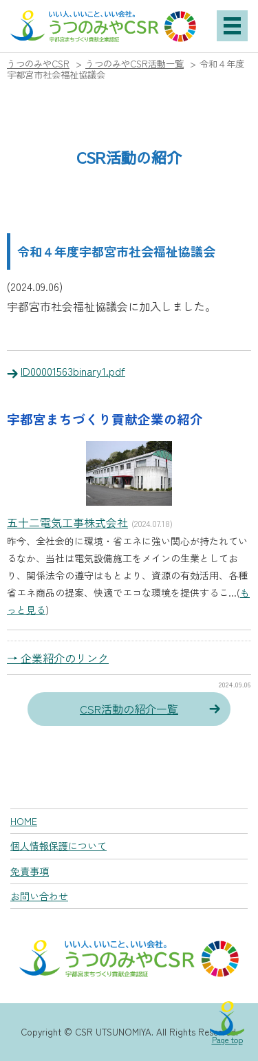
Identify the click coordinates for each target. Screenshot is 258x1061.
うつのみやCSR (38, 63)
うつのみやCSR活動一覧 (134, 63)
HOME (23, 821)
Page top (227, 1039)
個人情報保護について (58, 846)
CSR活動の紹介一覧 (129, 708)
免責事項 (29, 871)
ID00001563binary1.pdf (73, 371)
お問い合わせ (39, 896)
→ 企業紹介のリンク (58, 658)
